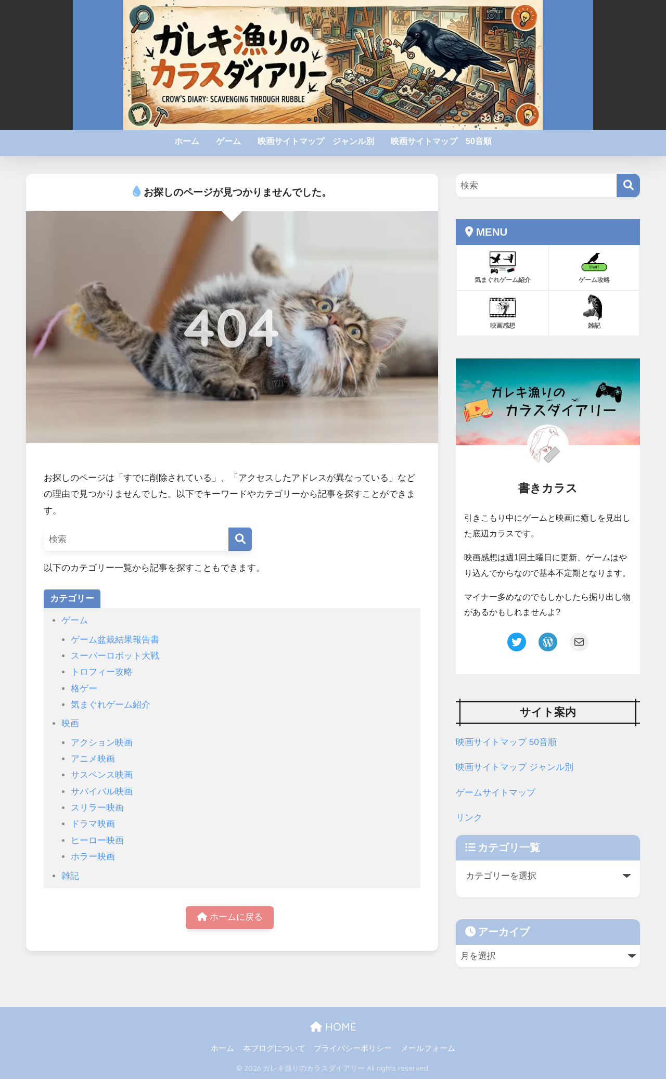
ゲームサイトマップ (495, 793)
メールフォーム (428, 1048)
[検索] (240, 539)
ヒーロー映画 (97, 840)
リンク (469, 818)
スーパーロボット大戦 (115, 656)
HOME (333, 1026)
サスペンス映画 (102, 775)
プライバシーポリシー (353, 1048)
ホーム (186, 141)
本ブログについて (274, 1048)
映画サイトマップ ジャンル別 (316, 141)
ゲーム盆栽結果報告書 (115, 640)
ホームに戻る (230, 917)
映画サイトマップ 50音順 (441, 141)
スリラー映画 (97, 808)
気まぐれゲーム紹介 (110, 705)
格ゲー (84, 688)
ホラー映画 (93, 857)
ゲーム (228, 141)
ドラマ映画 (93, 824)
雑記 (70, 876)
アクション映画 (102, 743)
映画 (70, 723)
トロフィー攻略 (102, 672)
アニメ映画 (93, 759)
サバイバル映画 (102, 792)
